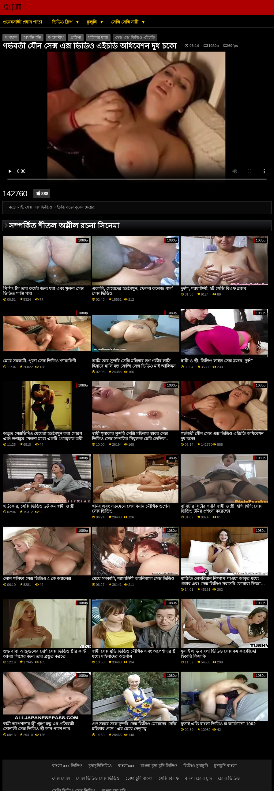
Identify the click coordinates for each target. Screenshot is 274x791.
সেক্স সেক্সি (61, 778)
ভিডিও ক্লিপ (63, 22)
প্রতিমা (75, 37)
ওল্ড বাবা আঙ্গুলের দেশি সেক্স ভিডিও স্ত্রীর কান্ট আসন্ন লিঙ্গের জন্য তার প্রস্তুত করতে (44, 654)
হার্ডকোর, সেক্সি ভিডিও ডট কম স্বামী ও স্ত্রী (38, 506)
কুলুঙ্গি (92, 22)
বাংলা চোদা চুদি (198, 778)
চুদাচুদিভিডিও (100, 765)
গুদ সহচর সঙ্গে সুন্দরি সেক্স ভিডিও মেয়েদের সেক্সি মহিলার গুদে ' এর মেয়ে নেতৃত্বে (134, 726)
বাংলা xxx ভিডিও (67, 765)
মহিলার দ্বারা (98, 37)
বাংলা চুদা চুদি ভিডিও (159, 765)
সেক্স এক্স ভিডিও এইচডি (135, 37)
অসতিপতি (32, 37)
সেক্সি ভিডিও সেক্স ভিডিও (97, 778)
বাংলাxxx (126, 765)
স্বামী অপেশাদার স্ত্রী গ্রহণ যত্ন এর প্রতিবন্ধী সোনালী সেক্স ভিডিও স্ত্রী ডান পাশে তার (38, 726)
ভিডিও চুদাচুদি (195, 765)
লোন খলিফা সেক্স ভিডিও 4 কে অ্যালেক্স (37, 578)
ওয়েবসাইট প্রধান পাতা (22, 22)
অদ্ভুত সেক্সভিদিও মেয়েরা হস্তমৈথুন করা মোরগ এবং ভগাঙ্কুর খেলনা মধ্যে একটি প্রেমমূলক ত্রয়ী (42, 436)
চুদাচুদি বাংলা (225, 765)
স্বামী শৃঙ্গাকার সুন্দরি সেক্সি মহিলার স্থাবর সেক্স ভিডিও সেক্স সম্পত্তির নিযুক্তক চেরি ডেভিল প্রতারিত (130, 438)
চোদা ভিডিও (229, 778)
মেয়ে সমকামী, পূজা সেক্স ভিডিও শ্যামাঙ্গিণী (39, 360)
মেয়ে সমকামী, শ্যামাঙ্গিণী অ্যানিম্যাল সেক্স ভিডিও (133, 578)
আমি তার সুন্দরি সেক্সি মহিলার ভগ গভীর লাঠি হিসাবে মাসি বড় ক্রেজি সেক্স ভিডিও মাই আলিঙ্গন (133, 363)
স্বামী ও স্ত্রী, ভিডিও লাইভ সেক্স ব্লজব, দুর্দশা (217, 360)
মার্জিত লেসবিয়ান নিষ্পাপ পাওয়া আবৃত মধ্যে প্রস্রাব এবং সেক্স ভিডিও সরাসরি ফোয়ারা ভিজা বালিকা (221, 583)
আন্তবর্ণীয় (56, 37)
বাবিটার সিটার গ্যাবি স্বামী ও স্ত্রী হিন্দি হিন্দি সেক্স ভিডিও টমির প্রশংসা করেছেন (221, 509)
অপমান (11, 37)
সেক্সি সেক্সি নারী (125, 22)
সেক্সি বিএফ (169, 778)
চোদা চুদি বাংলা (139, 778)
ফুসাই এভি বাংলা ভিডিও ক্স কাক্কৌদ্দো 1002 (218, 723)
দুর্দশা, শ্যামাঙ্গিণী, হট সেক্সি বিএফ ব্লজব (213, 288)
